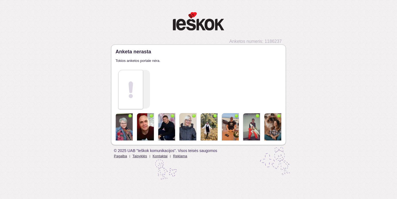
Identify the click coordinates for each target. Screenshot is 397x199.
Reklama (180, 156)
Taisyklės (140, 156)
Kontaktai (159, 156)
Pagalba (120, 156)
